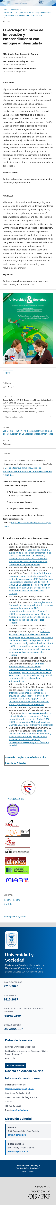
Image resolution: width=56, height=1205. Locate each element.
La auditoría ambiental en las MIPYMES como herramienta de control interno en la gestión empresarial (30, 668)
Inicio (5, 9)
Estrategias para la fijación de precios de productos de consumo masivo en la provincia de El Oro (31, 605)
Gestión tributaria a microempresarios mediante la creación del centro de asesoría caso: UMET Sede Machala (31, 576)
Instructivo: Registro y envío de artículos (25, 757)
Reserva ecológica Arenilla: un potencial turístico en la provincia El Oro (30, 715)
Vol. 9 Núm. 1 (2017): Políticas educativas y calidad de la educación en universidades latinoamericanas (26, 14)
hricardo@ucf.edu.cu (18, 1151)
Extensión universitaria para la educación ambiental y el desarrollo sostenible (30, 733)
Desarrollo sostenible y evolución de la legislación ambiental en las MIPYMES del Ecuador (30, 552)
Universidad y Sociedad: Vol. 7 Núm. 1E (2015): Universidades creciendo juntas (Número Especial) (29, 741)
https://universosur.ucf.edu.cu (19, 1089)
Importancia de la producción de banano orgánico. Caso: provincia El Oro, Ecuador (27, 693)
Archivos (15, 9)
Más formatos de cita (14, 417)
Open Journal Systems (15, 916)
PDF (9, 372)
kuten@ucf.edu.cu (17, 1135)
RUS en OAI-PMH (15, 1065)
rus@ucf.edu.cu (20, 1110)
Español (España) (12, 899)
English (8, 904)
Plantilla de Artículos (15, 763)
